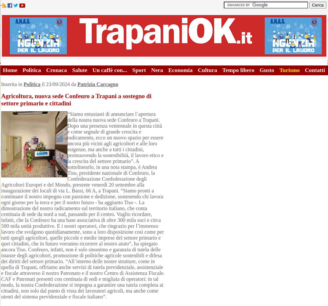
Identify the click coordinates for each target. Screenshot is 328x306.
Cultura (207, 70)
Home (10, 70)
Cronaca (56, 70)
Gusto (267, 70)
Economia (180, 70)
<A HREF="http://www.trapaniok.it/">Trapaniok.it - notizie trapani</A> (164, 36)
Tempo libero (238, 70)
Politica (32, 70)
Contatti (315, 70)
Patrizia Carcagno (97, 84)
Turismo (290, 70)
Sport (139, 70)
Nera (157, 70)
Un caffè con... (109, 70)
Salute (79, 70)
